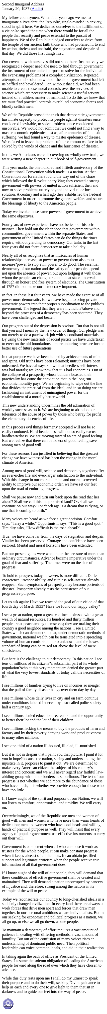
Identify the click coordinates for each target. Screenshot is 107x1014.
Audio (37, 8)
